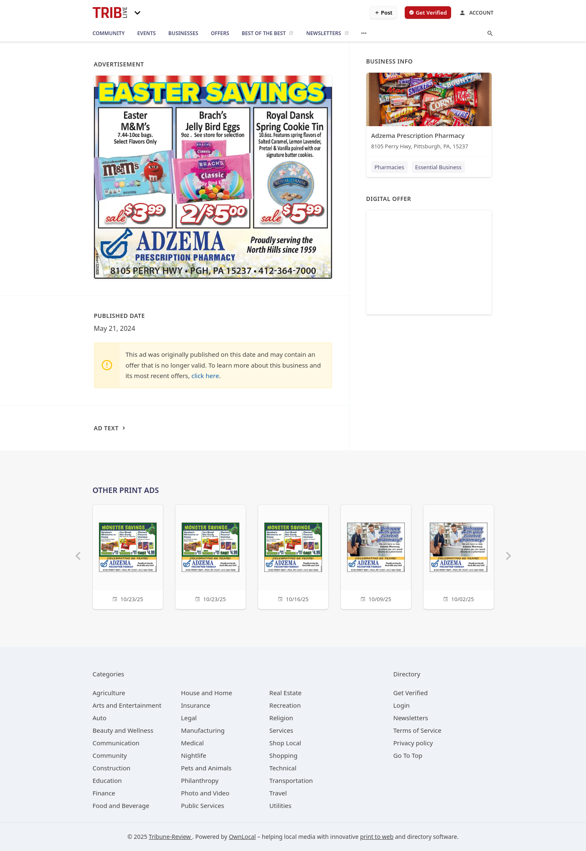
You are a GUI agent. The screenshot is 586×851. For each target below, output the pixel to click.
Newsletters (411, 718)
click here (205, 375)
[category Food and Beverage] (121, 805)
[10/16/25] (293, 556)
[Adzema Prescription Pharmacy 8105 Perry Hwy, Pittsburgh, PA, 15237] (429, 113)
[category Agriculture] (109, 692)
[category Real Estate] (285, 692)
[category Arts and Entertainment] (127, 705)
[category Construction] (112, 768)
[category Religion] (281, 718)
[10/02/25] (459, 556)
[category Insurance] (195, 705)
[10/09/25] (376, 556)
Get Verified (410, 692)
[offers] (220, 33)
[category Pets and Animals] (206, 768)
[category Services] (281, 730)
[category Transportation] (291, 780)
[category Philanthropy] (199, 780)
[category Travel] (278, 793)
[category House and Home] (206, 692)
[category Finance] (104, 793)
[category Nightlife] (193, 755)
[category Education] (107, 780)
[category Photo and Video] (205, 793)
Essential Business (438, 167)
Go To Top (408, 755)
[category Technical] (283, 768)
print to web (376, 837)
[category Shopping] (283, 755)
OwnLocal (242, 837)
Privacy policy (413, 743)
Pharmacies (389, 167)
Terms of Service (417, 730)
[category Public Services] (202, 805)
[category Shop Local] (285, 743)
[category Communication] (116, 743)
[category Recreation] (285, 705)
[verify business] (428, 12)
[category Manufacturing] (203, 730)
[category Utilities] (280, 805)
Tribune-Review (170, 837)
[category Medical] (192, 743)
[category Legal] (189, 718)
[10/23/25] (128, 556)
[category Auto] (100, 718)
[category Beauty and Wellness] (123, 730)
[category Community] (110, 755)
